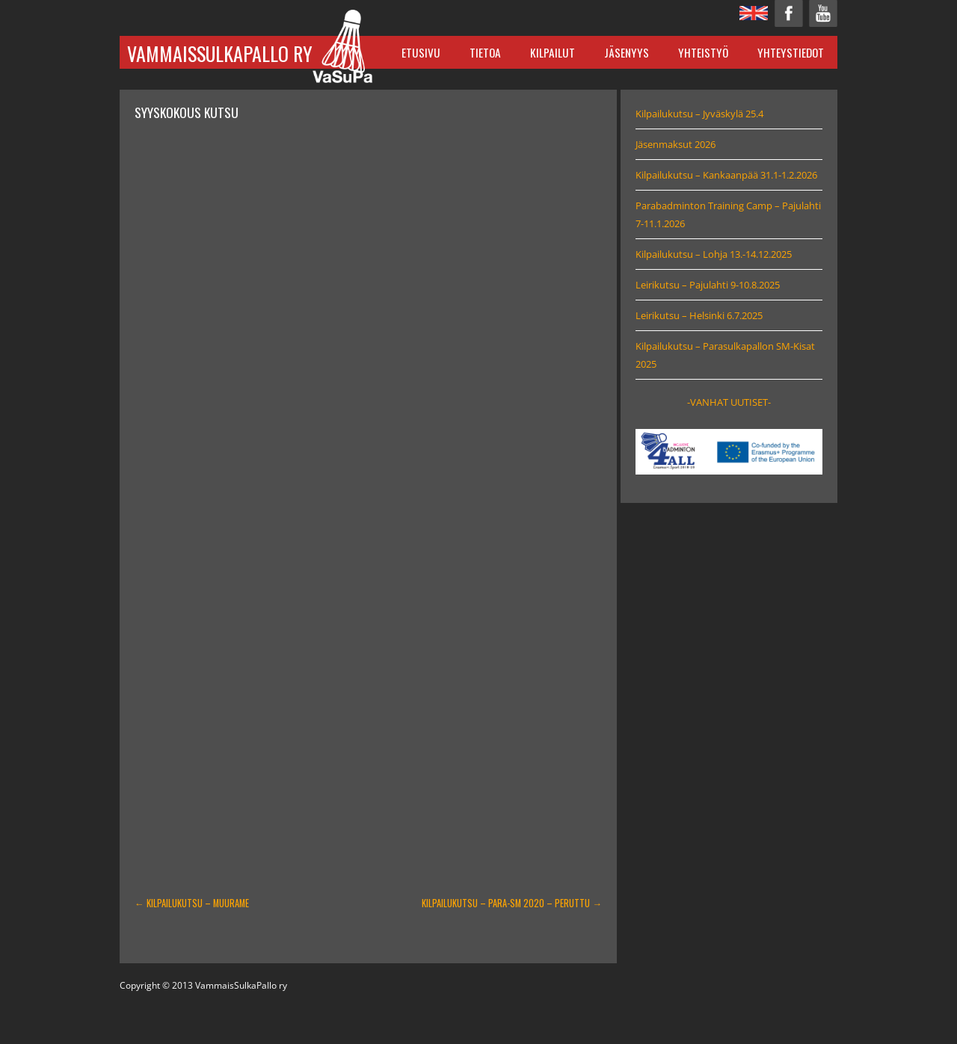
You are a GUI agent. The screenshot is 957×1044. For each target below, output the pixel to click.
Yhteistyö (703, 52)
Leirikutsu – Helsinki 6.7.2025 (699, 315)
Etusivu (420, 52)
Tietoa (485, 52)
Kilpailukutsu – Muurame (192, 903)
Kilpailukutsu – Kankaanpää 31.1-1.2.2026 (726, 175)
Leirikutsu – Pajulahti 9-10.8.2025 (708, 284)
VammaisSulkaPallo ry (220, 53)
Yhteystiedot (790, 52)
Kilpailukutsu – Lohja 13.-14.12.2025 (714, 254)
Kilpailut (552, 52)
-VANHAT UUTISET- (729, 402)
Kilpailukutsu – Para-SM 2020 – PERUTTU (512, 903)
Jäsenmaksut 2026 (676, 144)
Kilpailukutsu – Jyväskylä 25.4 (699, 113)
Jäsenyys (626, 52)
